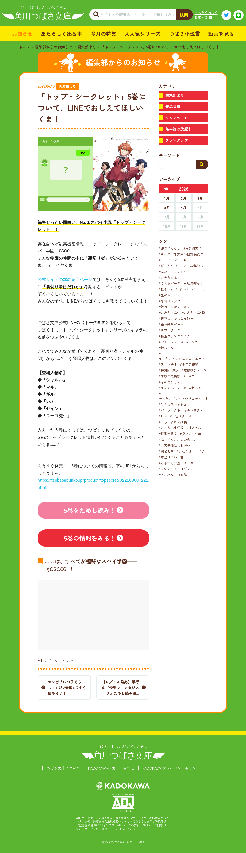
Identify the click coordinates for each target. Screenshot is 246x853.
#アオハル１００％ (173, 474)
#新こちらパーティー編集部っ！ (183, 265)
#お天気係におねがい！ (176, 445)
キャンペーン (176, 117)
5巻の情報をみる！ (90, 538)
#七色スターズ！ (182, 416)
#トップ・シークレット (57, 660)
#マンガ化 (193, 342)
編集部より (86, 47)
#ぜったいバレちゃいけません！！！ (185, 396)
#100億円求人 (169, 370)
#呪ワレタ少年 (190, 433)
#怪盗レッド (168, 289)
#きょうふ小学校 (171, 427)
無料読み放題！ (178, 129)
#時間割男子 (192, 248)
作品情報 (172, 106)
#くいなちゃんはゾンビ (176, 468)
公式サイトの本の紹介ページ (65, 279)
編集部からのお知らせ (53, 47)
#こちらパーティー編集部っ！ (181, 283)
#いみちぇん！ (169, 277)
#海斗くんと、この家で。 (178, 439)
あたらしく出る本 (61, 33)
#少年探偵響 (189, 364)
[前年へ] (165, 188)
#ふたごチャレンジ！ (174, 271)
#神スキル (193, 427)
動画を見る (221, 33)
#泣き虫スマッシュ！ (174, 404)
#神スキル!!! (168, 347)
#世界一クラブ (169, 330)
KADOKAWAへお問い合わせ (111, 768)
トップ (24, 47)
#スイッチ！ (168, 364)
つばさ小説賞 (184, 33)
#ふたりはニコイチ (191, 451)
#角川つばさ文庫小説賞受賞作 (181, 254)
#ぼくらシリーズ (171, 342)
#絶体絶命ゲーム (171, 324)
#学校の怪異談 (169, 376)
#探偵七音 (166, 451)
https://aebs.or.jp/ (130, 829)
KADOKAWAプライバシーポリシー (171, 768)
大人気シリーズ (143, 33)
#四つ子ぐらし (169, 248)
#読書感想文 (168, 433)
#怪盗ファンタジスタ (174, 336)
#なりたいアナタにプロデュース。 (183, 356)
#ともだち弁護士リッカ (176, 463)
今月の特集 (103, 33)
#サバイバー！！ (192, 289)
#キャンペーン (169, 387)
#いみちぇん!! (169, 312)
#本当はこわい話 (171, 457)
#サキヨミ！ (192, 376)
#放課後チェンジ (194, 370)
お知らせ (22, 33)
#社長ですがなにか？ (174, 306)
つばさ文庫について (63, 768)
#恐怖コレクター (171, 301)
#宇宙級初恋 (192, 387)
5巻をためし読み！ (90, 510)
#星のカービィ (169, 295)
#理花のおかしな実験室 (176, 318)
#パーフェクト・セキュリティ (181, 410)
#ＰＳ (163, 416)
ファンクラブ (176, 140)
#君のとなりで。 (171, 382)
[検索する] (202, 164)
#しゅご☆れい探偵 (173, 422)
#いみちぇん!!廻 (193, 312)
